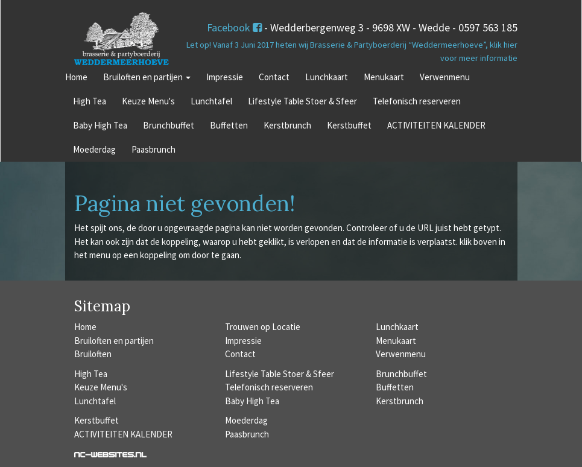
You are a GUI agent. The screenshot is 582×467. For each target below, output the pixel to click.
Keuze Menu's (148, 101)
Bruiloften (93, 354)
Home (76, 77)
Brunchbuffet (168, 125)
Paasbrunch (153, 149)
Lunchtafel (211, 101)
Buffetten (229, 125)
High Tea (89, 101)
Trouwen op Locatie (262, 326)
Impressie (224, 77)
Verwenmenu (445, 77)
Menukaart (384, 77)
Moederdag (94, 149)
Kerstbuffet (349, 125)
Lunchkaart (326, 77)
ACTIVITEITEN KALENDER (436, 125)
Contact (274, 77)
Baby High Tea (100, 125)
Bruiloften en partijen (147, 77)
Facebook (234, 27)
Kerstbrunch (287, 125)
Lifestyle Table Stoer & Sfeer (302, 101)
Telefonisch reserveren (417, 101)
